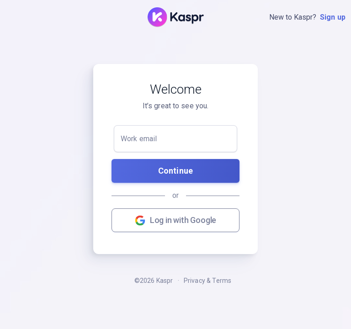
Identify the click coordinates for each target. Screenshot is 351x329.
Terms (221, 280)
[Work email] (175, 138)
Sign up (333, 17)
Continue (175, 170)
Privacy (194, 280)
